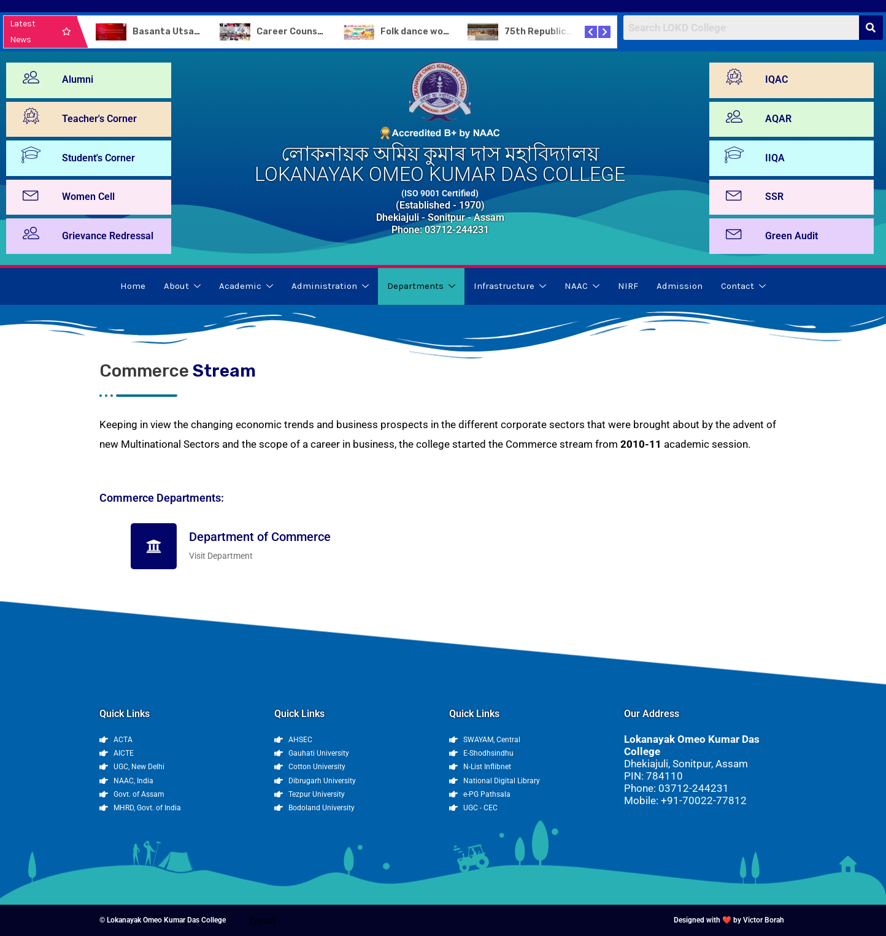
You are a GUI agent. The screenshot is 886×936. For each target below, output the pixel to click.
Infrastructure (510, 285)
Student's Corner (98, 158)
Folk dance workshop (427, 31)
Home (132, 285)
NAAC (581, 285)
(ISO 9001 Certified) (440, 193)
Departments (421, 285)
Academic (246, 285)
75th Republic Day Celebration (572, 31)
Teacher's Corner (99, 119)
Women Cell (88, 196)
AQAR (778, 119)
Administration (330, 285)
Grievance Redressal (107, 236)
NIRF (628, 285)
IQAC (776, 79)
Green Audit (791, 236)
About (182, 285)
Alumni (77, 79)
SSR (774, 196)
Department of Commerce (260, 536)
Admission (680, 285)
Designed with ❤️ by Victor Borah (729, 920)
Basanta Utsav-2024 (179, 31)
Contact (743, 285)
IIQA (775, 158)
